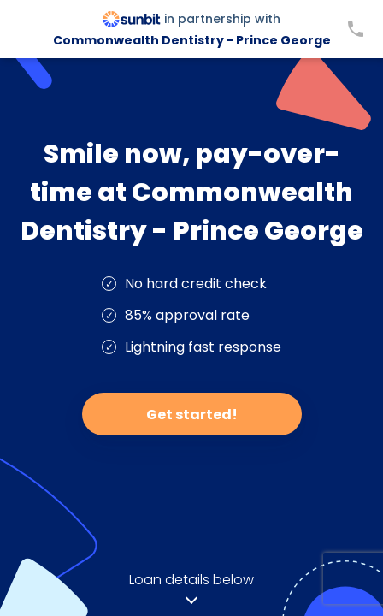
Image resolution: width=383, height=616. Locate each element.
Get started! (192, 414)
